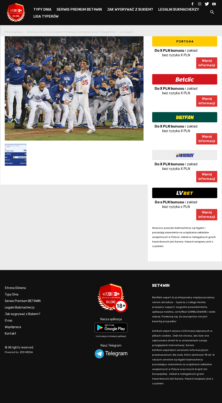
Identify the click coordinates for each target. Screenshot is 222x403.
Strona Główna (15, 288)
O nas (8, 320)
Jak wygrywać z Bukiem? (22, 314)
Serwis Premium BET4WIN (23, 301)
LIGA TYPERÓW (46, 16)
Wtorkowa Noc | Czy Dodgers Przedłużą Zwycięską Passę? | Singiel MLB (71, 31)
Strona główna (14, 31)
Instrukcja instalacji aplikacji (111, 336)
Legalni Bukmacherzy (20, 307)
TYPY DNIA (42, 9)
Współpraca (13, 327)
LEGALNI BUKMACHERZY (178, 9)
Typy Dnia (11, 294)
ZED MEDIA (26, 352)
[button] (212, 13)
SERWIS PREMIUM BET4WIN (79, 9)
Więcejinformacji (206, 63)
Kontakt (10, 333)
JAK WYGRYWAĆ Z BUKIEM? (130, 9)
